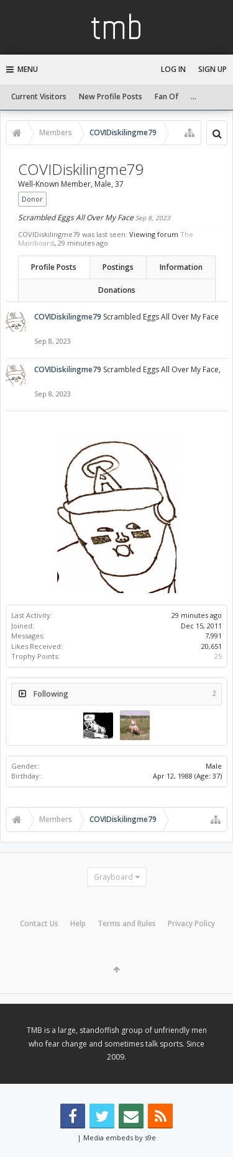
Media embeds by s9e (119, 1137)
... (193, 96)
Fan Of (166, 96)
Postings (118, 267)
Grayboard (113, 877)
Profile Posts (53, 267)
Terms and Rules (127, 923)
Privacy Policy (191, 923)
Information (181, 267)
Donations (116, 290)
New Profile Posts (110, 96)
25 (218, 656)
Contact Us (39, 923)
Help (78, 923)
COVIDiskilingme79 (67, 316)
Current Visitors (38, 96)
